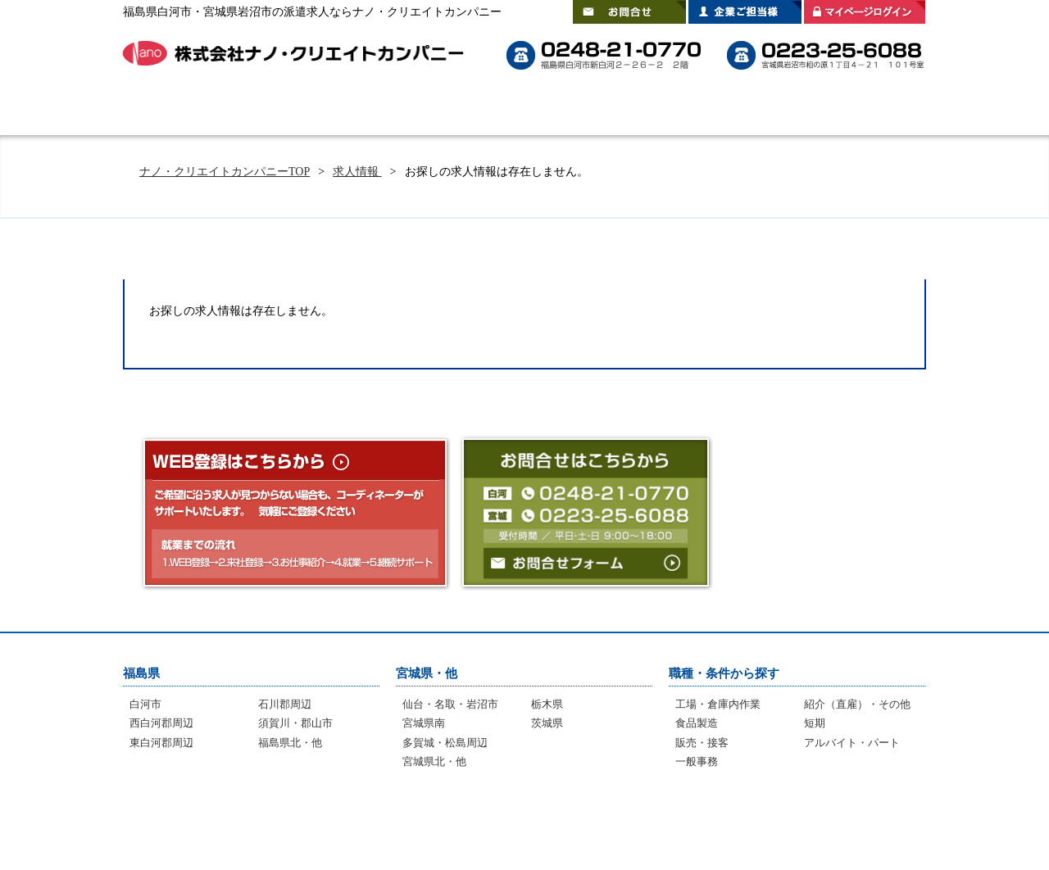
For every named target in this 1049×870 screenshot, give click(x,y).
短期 (814, 723)
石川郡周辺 (284, 704)
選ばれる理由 (385, 110)
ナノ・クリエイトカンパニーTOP (224, 171)
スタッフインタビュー (631, 110)
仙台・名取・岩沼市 (450, 704)
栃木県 (547, 704)
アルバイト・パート (852, 742)
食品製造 (696, 723)
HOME (168, 110)
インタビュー (513, 820)
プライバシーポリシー (843, 820)
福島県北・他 (290, 742)
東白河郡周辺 (161, 742)
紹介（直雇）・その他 (857, 704)
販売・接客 (702, 742)
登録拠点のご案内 (770, 110)
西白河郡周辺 (161, 723)
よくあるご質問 (500, 110)
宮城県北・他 (434, 761)
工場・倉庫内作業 (718, 704)
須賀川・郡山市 (295, 723)
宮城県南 (423, 723)
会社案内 (881, 110)
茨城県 (547, 723)
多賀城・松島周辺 (445, 742)
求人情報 (357, 171)
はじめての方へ (270, 110)
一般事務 (696, 761)
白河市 (145, 704)
